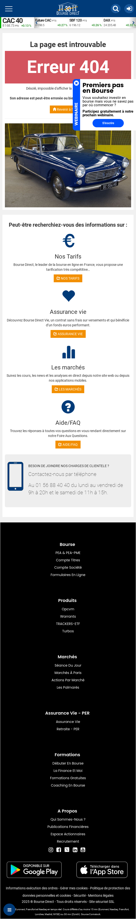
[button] (116, 8)
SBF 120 (75, 20)
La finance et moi (68, 770)
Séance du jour (68, 665)
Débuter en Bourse (68, 763)
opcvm (68, 609)
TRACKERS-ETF (68, 623)
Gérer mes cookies (74, 888)
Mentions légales (101, 895)
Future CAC (43, 20)
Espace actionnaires (68, 834)
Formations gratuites (68, 778)
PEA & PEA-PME (67, 552)
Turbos (68, 631)
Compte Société (68, 567)
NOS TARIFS (68, 278)
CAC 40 (12, 21)
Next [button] (133, 22)
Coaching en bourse (68, 785)
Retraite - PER (68, 729)
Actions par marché (68, 680)
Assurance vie (68, 721)
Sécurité (79, 895)
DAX (107, 20)
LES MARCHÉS (68, 389)
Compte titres (68, 560)
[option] (51, 22)
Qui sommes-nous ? (68, 819)
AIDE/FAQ (68, 445)
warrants (68, 616)
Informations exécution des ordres (32, 888)
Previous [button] (36, 22)
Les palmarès (68, 687)
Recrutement (68, 841)
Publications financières (68, 826)
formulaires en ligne (68, 574)
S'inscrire (108, 123)
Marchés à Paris (68, 672)
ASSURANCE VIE (68, 334)
